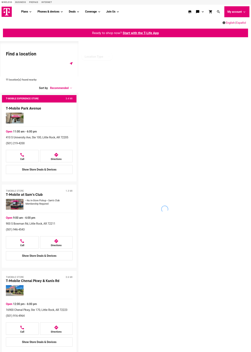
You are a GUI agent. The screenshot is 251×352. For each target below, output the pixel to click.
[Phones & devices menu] (61, 11)
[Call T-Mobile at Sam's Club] (22, 242)
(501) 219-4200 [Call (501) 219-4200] (15, 143)
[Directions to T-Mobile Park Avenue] (56, 156)
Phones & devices (48, 11)
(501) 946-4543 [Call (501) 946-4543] (15, 229)
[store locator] (190, 12)
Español (241, 22)
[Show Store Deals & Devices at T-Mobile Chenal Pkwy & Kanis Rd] (39, 342)
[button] (218, 12)
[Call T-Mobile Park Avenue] (22, 156)
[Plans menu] (30, 11)
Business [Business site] (20, 2)
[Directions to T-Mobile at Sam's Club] (56, 242)
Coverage (91, 11)
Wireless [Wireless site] (7, 2)
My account (236, 12)
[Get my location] (71, 63)
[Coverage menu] (99, 11)
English (230, 22)
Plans (24, 11)
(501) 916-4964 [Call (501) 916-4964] (15, 315)
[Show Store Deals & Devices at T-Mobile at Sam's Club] (39, 255)
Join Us (110, 11)
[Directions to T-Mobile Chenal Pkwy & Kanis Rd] (56, 329)
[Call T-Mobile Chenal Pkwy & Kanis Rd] (22, 329)
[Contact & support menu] (203, 12)
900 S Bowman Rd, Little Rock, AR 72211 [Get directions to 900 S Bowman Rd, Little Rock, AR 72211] (30, 223)
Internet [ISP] (46, 2)
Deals (72, 11)
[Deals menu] (78, 11)
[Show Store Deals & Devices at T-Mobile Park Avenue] (39, 169)
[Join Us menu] (117, 11)
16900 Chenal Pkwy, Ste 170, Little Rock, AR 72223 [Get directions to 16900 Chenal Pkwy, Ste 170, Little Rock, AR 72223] (36, 309)
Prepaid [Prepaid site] (33, 2)
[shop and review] (211, 12)
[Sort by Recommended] (61, 88)
